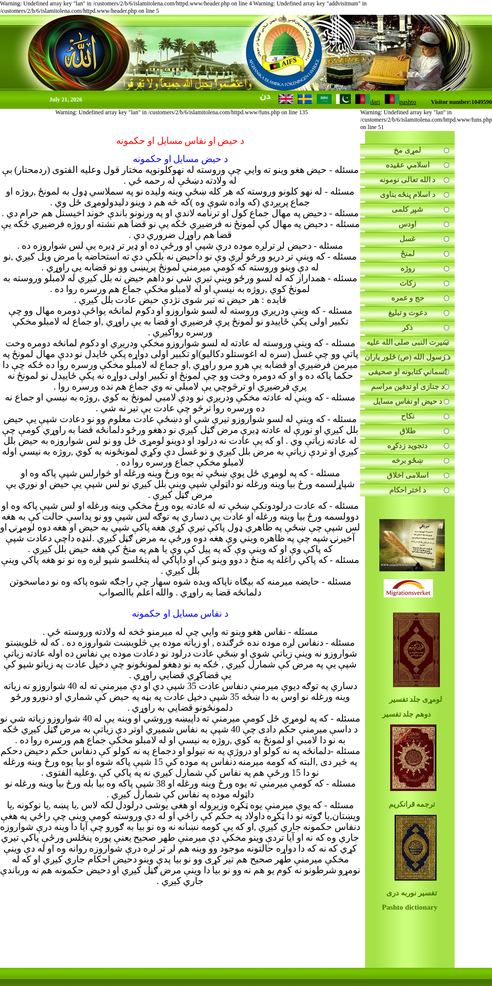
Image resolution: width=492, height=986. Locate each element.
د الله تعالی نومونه (407, 180)
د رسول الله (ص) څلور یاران (408, 357)
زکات (408, 283)
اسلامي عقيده (408, 165)
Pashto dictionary (409, 907)
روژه (407, 268)
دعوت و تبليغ (408, 313)
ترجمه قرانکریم (410, 804)
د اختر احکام (408, 490)
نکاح (407, 416)
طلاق (408, 431)
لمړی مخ (407, 150)
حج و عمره (408, 298)
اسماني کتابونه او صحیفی (407, 372)
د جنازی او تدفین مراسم (407, 387)
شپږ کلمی (407, 209)
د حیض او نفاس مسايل (407, 401)
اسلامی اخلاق (408, 475)
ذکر (407, 327)
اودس (407, 224)
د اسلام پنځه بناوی (407, 194)
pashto (400, 101)
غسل (407, 239)
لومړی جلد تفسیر (416, 699)
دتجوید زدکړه (407, 446)
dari (367, 101)
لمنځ (407, 254)
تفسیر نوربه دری (411, 893)
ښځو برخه (407, 460)
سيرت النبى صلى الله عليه (408, 342)
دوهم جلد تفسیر (406, 714)
